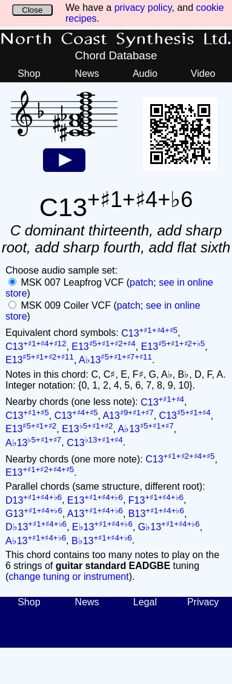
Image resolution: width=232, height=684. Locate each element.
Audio (145, 73)
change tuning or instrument (68, 576)
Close (32, 10)
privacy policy (143, 7)
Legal (145, 602)
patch (141, 282)
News (87, 73)
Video (203, 73)
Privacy (203, 602)
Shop (29, 73)
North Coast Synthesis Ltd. (116, 39)
